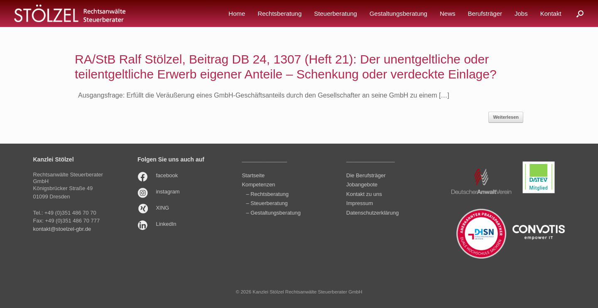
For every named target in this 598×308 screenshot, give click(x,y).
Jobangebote (361, 184)
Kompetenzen (258, 184)
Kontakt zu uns (364, 194)
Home (236, 13)
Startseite (253, 175)
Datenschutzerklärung (372, 213)
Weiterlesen (506, 117)
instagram (167, 191)
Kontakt (550, 13)
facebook (167, 175)
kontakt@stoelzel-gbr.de (62, 229)
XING (162, 208)
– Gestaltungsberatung (273, 213)
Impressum (359, 203)
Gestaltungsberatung (398, 13)
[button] (580, 13)
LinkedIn (166, 224)
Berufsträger (485, 13)
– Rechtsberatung (267, 194)
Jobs (521, 13)
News (448, 13)
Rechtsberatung (279, 13)
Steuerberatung (335, 13)
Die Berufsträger (366, 175)
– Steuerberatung (266, 203)
